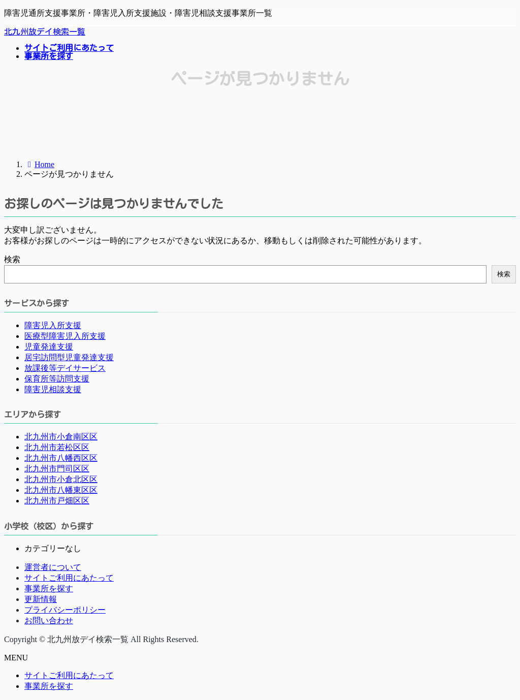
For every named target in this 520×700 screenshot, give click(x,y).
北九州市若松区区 (56, 447)
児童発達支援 (48, 346)
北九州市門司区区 (56, 468)
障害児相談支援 (52, 389)
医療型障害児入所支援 (65, 336)
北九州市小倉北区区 (61, 479)
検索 (12, 259)
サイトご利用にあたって (69, 578)
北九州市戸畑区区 (56, 500)
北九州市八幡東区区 (61, 490)
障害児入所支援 (52, 325)
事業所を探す (48, 588)
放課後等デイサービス (65, 368)
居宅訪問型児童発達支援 (69, 357)
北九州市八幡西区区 (61, 458)
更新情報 (40, 599)
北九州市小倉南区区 (61, 436)
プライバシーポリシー (65, 610)
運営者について (52, 567)
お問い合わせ (48, 620)
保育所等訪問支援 (56, 378)
